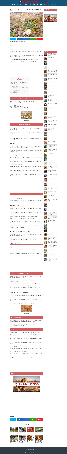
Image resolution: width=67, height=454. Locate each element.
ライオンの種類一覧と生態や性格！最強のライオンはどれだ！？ (52, 242)
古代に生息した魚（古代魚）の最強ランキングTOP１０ (52, 146)
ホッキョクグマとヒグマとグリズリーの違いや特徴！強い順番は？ (52, 66)
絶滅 (44, 4)
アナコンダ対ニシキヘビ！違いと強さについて (52, 192)
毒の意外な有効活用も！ (14, 92)
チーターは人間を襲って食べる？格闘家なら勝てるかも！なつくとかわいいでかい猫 (52, 213)
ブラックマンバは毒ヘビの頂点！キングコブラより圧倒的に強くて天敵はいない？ (52, 217)
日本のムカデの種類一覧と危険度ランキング (52, 112)
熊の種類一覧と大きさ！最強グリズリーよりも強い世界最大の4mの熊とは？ (52, 54)
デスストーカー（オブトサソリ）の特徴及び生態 (18, 82)
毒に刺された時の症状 (14, 86)
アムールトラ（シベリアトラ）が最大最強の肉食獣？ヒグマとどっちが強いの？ (52, 129)
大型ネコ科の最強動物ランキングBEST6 (52, 229)
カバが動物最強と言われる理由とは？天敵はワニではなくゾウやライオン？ (52, 205)
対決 (17, 4)
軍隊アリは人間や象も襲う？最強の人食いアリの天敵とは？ (52, 167)
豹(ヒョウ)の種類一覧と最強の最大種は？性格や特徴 (52, 250)
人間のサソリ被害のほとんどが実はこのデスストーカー (20, 87)
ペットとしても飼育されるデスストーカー (17, 90)
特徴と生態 (13, 83)
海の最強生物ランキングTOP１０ (52, 124)
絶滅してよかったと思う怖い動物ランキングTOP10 (52, 150)
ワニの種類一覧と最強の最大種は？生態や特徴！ (52, 108)
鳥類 (37, 4)
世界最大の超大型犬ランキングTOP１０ (52, 96)
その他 (52, 4)
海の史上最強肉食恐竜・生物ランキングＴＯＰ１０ (52, 171)
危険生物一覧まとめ (50, 82)
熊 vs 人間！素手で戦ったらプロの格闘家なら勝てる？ (52, 117)
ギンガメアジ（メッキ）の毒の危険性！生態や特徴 (52, 225)
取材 (55, 4)
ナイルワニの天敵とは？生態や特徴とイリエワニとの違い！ (52, 246)
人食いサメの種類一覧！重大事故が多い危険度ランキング (52, 158)
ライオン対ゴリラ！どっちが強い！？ (52, 221)
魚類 (30, 4)
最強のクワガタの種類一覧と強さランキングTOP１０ (52, 92)
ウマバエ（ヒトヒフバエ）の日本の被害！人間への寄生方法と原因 (52, 163)
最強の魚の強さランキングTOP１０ (52, 104)
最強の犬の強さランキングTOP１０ (52, 75)
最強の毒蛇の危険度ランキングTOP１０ (52, 58)
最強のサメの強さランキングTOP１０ (52, 79)
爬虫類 (34, 4)
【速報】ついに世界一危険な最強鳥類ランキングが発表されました (52, 71)
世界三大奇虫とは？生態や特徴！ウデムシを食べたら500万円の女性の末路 (52, 259)
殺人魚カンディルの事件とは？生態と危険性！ (52, 200)
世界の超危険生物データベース (32, 452)
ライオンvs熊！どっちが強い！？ (52, 141)
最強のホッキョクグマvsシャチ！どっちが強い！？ (52, 208)
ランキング (21, 4)
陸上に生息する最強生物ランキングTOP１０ (52, 183)
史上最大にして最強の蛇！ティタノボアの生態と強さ (52, 188)
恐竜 (48, 4)
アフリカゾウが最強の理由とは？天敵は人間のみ (52, 233)
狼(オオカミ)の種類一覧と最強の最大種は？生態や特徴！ (52, 62)
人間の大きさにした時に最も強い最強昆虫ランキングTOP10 (52, 87)
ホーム (26, 449)
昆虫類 (41, 4)
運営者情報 (34, 449)
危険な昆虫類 (12, 416)
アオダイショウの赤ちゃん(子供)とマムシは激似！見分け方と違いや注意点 (52, 179)
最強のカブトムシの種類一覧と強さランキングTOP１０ (52, 121)
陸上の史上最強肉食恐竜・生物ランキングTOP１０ (52, 100)
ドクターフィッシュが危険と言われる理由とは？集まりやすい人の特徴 (52, 238)
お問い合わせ (39, 449)
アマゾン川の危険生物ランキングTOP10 (52, 154)
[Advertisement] (26, 71)
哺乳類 (26, 4)
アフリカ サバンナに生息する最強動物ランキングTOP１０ (52, 133)
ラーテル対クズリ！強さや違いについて (52, 175)
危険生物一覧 (13, 4)
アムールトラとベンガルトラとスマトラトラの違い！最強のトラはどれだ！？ (52, 255)
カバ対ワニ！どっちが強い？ (52, 195)
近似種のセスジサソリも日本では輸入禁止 (18, 91)
